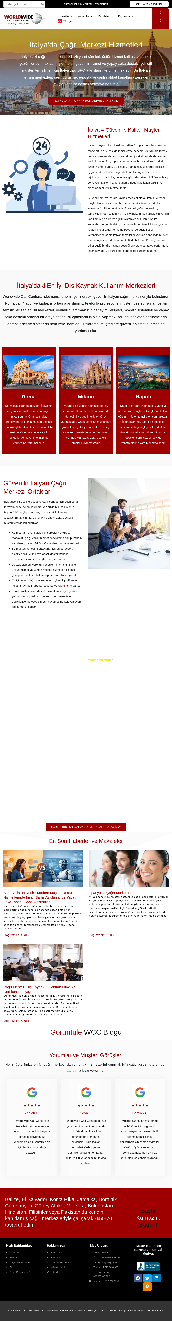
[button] (149, 4)
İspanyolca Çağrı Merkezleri (110, 893)
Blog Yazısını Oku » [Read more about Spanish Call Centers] (101, 935)
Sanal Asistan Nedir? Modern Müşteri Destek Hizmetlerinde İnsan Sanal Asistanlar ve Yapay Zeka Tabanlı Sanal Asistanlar (39, 897)
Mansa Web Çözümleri (92, 1310)
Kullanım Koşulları (134, 1310)
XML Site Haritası (155, 1310)
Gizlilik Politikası (115, 1310)
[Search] (43, 4)
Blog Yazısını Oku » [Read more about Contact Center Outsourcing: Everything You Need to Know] (16, 1020)
